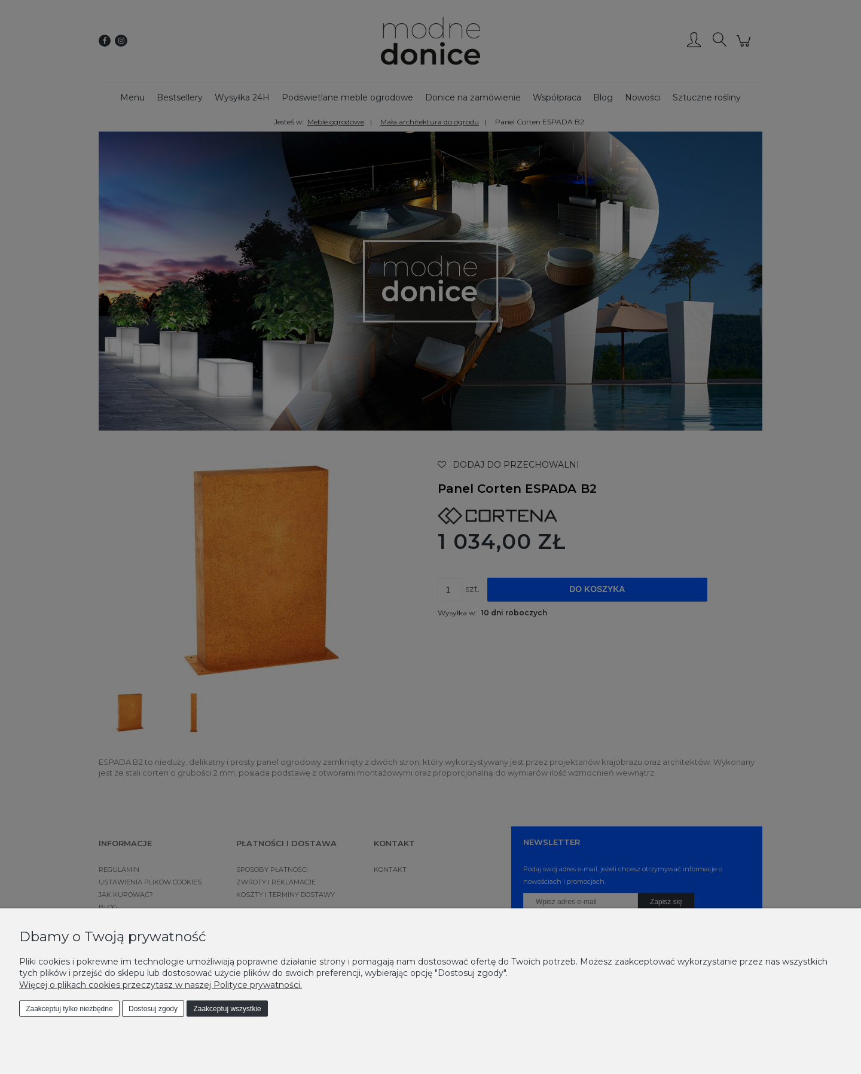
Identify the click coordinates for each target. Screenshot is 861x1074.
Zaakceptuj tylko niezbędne (69, 1009)
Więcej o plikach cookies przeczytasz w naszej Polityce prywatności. (160, 985)
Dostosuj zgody (153, 1009)
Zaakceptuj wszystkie (227, 1009)
